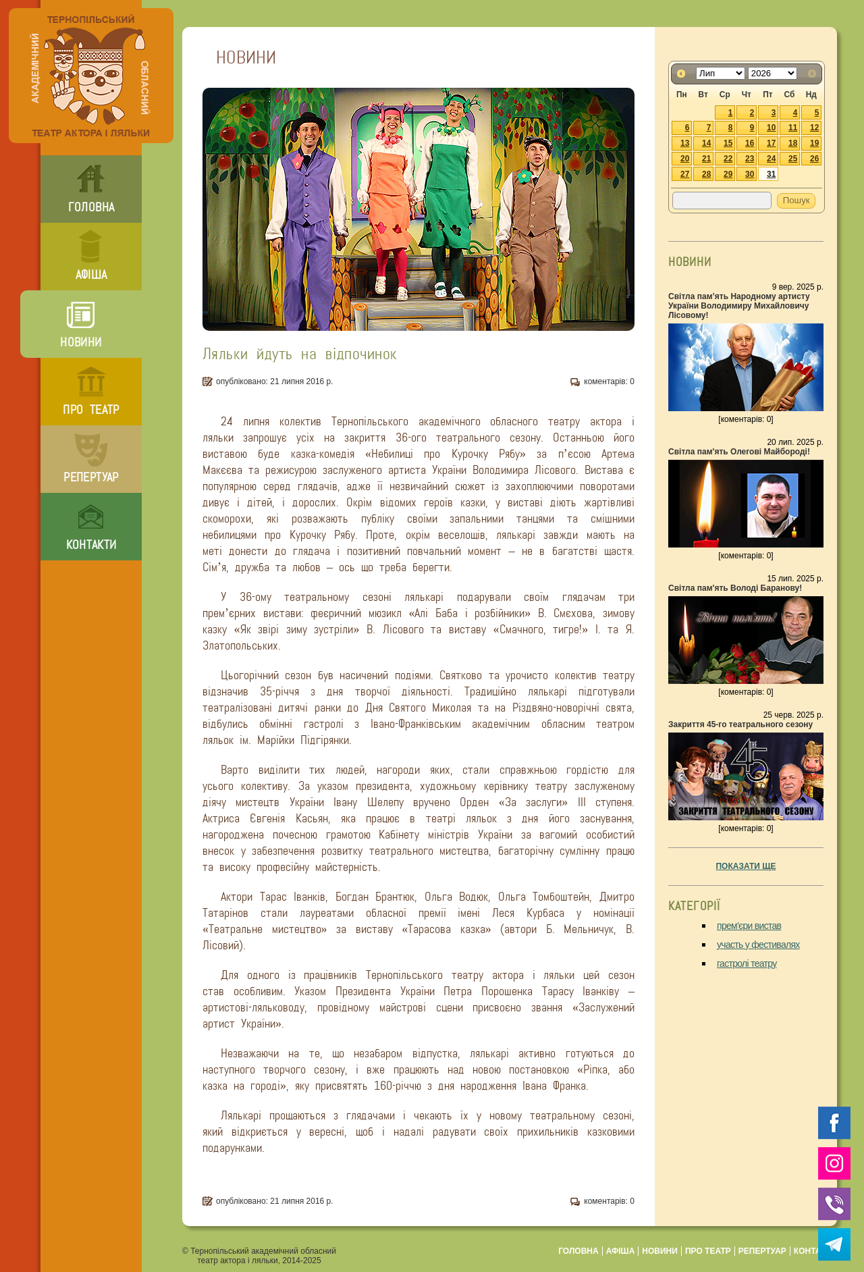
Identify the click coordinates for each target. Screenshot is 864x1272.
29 (728, 174)
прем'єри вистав (749, 925)
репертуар (90, 477)
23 (749, 158)
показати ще (746, 866)
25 (792, 158)
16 (749, 143)
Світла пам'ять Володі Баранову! (735, 588)
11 (792, 127)
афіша (91, 275)
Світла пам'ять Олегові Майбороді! (739, 451)
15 (728, 143)
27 (684, 174)
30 (749, 174)
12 (814, 127)
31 (771, 174)
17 (771, 143)
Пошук (796, 200)
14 (706, 143)
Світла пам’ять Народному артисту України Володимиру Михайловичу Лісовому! (739, 306)
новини (80, 342)
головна (91, 207)
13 (684, 143)
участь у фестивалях (758, 944)
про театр (91, 410)
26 (814, 158)
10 (771, 127)
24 (771, 158)
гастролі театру (747, 963)
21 (706, 158)
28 (706, 174)
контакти (91, 545)
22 (728, 158)
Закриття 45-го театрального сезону (740, 724)
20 (684, 158)
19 (814, 143)
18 (792, 143)
